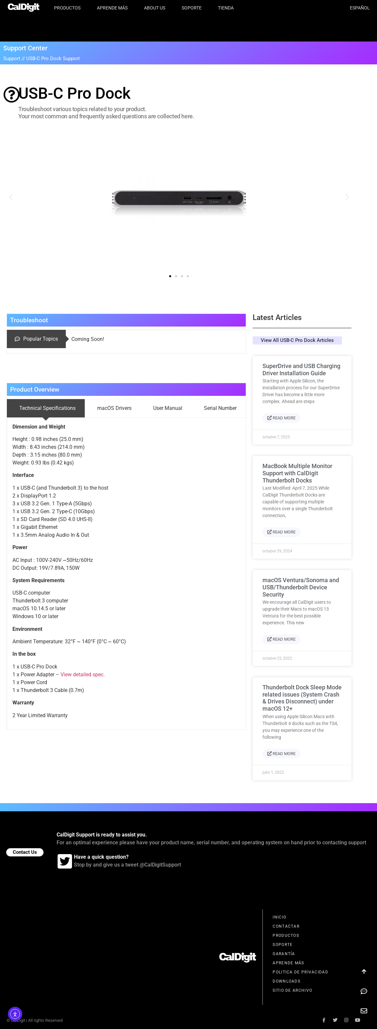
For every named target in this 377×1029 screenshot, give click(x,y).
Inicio (279, 917)
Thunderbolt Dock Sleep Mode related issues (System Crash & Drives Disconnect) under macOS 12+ (302, 698)
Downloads (286, 981)
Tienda (226, 7)
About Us (156, 8)
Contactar (286, 926)
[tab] (36, 339)
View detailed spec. (83, 674)
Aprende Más (114, 8)
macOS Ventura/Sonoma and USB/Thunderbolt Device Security (300, 587)
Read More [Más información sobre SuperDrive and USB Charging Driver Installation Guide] (281, 417)
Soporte (193, 8)
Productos (69, 8)
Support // (14, 58)
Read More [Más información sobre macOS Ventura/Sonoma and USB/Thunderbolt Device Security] (281, 639)
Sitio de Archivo (292, 990)
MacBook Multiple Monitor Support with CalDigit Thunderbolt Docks (297, 473)
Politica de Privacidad (300, 972)
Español (360, 7)
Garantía (284, 954)
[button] (11, 197)
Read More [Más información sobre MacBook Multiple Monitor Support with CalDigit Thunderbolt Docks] (281, 532)
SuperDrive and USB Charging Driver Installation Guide (301, 370)
